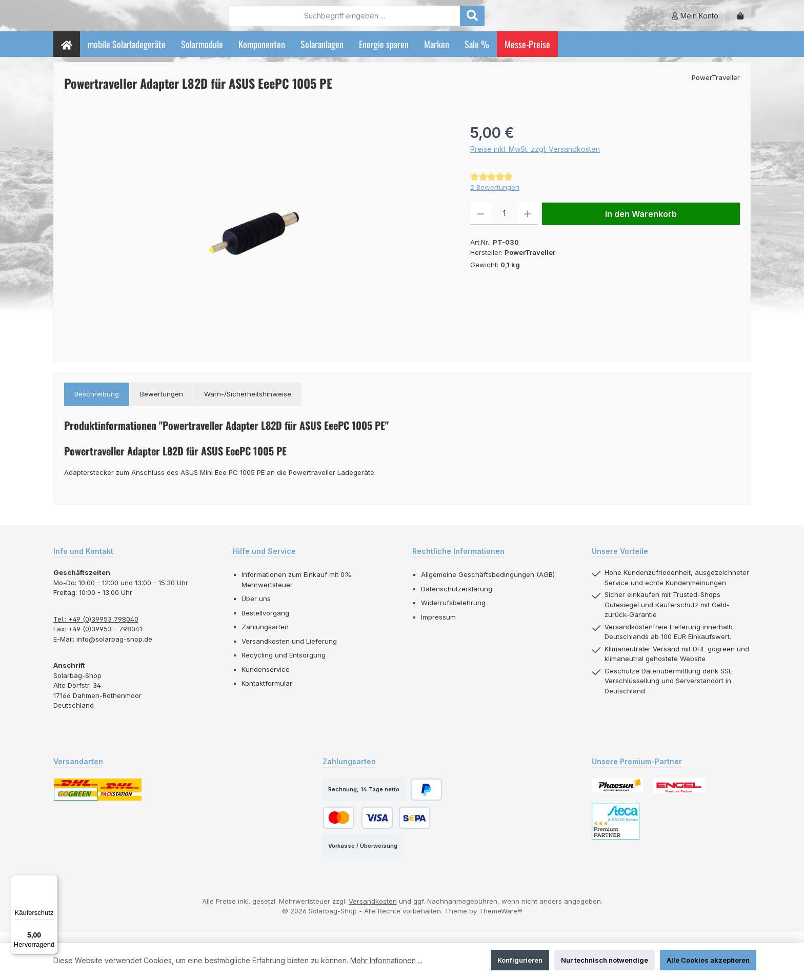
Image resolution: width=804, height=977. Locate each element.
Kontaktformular (267, 694)
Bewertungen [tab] (161, 405)
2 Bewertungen (494, 198)
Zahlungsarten (265, 638)
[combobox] (401, 21)
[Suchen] (528, 21)
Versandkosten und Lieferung (289, 652)
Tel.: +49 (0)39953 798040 (95, 630)
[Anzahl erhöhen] (527, 225)
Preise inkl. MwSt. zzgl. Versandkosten (535, 160)
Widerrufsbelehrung (453, 614)
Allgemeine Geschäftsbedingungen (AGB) (488, 586)
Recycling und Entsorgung (284, 666)
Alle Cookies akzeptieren (708, 960)
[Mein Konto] (695, 21)
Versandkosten (373, 912)
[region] (257, 243)
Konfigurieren (519, 960)
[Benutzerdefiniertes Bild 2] (679, 796)
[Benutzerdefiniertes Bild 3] (615, 832)
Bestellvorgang (265, 624)
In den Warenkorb (641, 225)
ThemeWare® (500, 922)
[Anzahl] (504, 225)
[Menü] (52, 881)
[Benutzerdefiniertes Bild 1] (617, 797)
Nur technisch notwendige (604, 960)
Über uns (256, 610)
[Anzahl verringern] (480, 225)
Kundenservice (266, 680)
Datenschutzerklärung (456, 599)
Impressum (438, 628)
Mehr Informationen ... (386, 960)
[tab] (96, 405)
